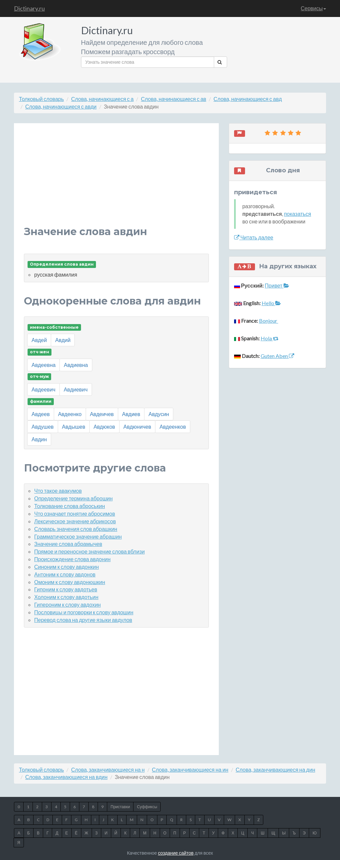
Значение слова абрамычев (68, 544)
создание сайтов (176, 853)
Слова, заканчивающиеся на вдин (66, 777)
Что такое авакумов (58, 490)
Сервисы (313, 8)
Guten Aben (277, 356)
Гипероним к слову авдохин (67, 604)
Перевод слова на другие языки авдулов (83, 620)
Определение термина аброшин (73, 498)
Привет (277, 285)
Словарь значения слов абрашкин (75, 529)
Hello (271, 303)
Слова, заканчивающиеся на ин (190, 769)
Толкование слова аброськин (69, 506)
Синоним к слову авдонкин (66, 566)
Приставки (120, 806)
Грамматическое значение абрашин (78, 536)
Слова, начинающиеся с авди (61, 106)
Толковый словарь (41, 99)
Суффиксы (147, 806)
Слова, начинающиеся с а (102, 99)
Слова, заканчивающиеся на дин (275, 769)
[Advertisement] (116, 179)
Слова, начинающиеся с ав (173, 99)
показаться (297, 214)
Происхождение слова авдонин (72, 559)
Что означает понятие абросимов (74, 513)
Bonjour (268, 320)
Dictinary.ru (29, 8)
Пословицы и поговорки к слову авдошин (83, 612)
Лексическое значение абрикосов (75, 521)
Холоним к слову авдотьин (66, 597)
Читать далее (253, 237)
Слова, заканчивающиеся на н (107, 769)
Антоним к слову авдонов (65, 574)
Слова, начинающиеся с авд (247, 99)
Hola (270, 338)
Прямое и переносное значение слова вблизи (89, 551)
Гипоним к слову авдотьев (65, 589)
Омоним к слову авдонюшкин (69, 582)
